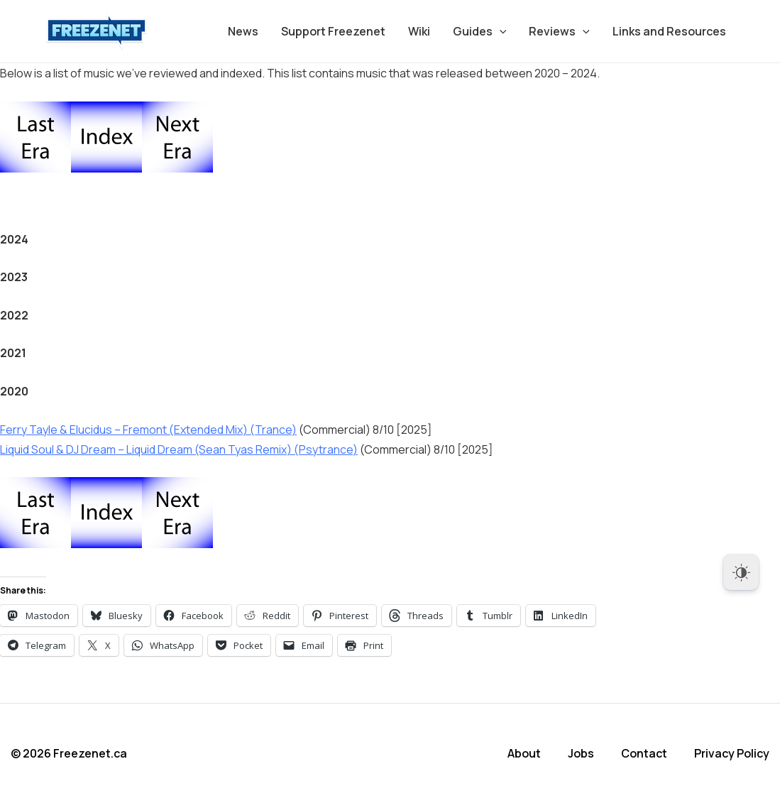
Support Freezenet (333, 31)
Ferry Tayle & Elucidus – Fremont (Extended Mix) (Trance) (148, 429)
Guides (480, 31)
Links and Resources (669, 31)
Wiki (419, 31)
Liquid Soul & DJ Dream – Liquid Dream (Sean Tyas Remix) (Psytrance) (179, 449)
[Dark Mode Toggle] (741, 572)
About (524, 753)
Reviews (559, 31)
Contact (644, 753)
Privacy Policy (731, 753)
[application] (500, 31)
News (243, 31)
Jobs (581, 753)
